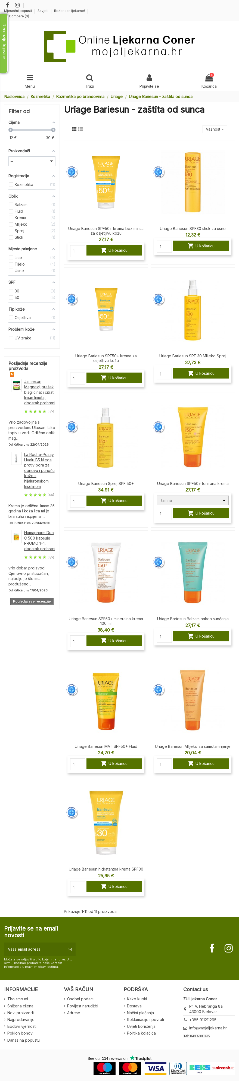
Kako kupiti (137, 999)
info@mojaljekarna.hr (208, 1028)
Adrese (73, 1012)
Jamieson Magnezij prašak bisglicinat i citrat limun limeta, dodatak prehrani (39, 392)
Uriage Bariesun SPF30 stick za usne (193, 228)
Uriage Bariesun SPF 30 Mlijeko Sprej (192, 356)
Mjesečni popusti (18, 11)
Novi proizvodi (20, 1012)
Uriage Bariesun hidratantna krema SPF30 (106, 869)
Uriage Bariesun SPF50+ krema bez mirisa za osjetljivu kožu (106, 230)
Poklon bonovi (20, 1033)
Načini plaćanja (140, 1012)
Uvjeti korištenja (141, 1026)
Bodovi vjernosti (21, 1026)
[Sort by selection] (215, 129)
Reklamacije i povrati (145, 1019)
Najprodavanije (21, 1019)
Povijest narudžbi (82, 1006)
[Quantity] (77, 251)
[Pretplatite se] (70, 949)
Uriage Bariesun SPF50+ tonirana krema (193, 483)
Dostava (134, 1006)
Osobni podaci (80, 999)
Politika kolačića (141, 1033)
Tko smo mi (17, 999)
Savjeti (43, 11)
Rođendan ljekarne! (69, 11)
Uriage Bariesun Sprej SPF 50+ (106, 483)
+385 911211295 (202, 1019)
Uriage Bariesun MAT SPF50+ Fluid (106, 746)
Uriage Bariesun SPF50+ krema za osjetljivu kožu (106, 358)
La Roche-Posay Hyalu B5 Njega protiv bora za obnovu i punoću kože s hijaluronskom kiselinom (39, 470)
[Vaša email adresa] (34, 949)
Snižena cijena (20, 1006)
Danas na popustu (23, 1040)
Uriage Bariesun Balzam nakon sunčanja (193, 618)
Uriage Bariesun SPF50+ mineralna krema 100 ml (106, 621)
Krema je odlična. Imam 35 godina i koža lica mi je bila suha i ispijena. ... (31, 511)
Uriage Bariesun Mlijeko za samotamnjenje (193, 746)
